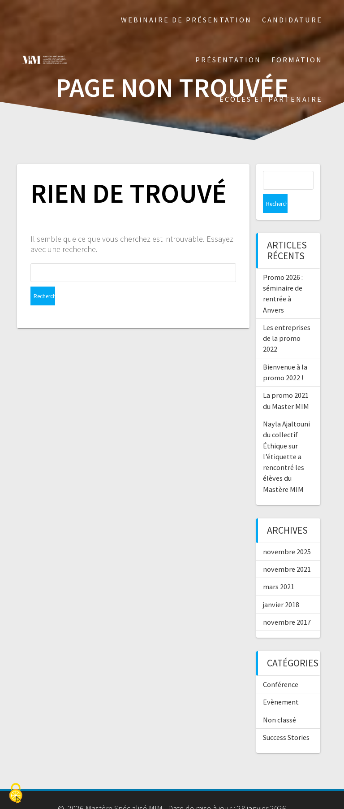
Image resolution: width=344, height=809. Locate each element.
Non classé (279, 700)
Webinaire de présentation (186, 19)
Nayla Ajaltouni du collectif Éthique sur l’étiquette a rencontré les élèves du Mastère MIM (286, 437)
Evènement (281, 683)
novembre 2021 (287, 550)
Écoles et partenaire (270, 99)
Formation (296, 59)
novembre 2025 (287, 532)
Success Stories (286, 718)
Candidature (292, 19)
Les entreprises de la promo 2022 (286, 319)
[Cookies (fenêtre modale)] (15, 794)
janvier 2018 (281, 585)
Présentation (228, 59)
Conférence (280, 665)
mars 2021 (278, 567)
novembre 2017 (287, 603)
